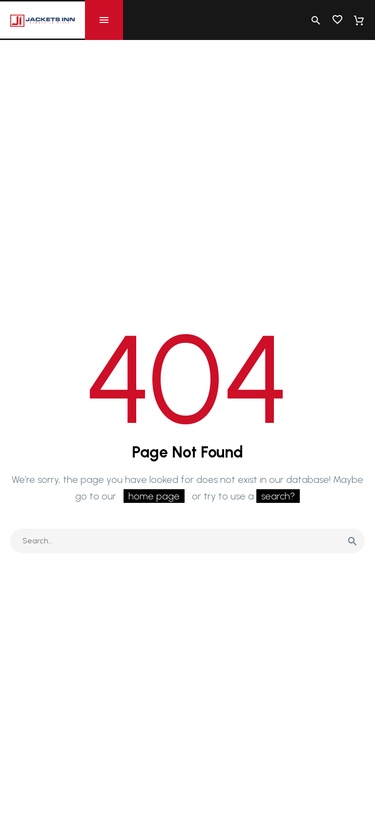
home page (154, 496)
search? (278, 496)
